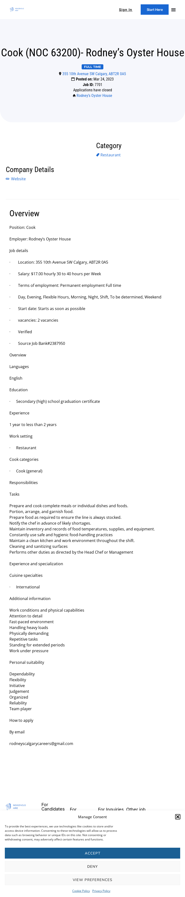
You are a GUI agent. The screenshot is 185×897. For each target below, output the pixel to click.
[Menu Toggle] (173, 9)
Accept (92, 853)
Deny (92, 866)
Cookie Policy (81, 891)
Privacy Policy (101, 891)
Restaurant (110, 155)
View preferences (92, 879)
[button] (177, 816)
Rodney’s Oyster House (94, 95)
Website (18, 178)
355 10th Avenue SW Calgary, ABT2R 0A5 (94, 74)
